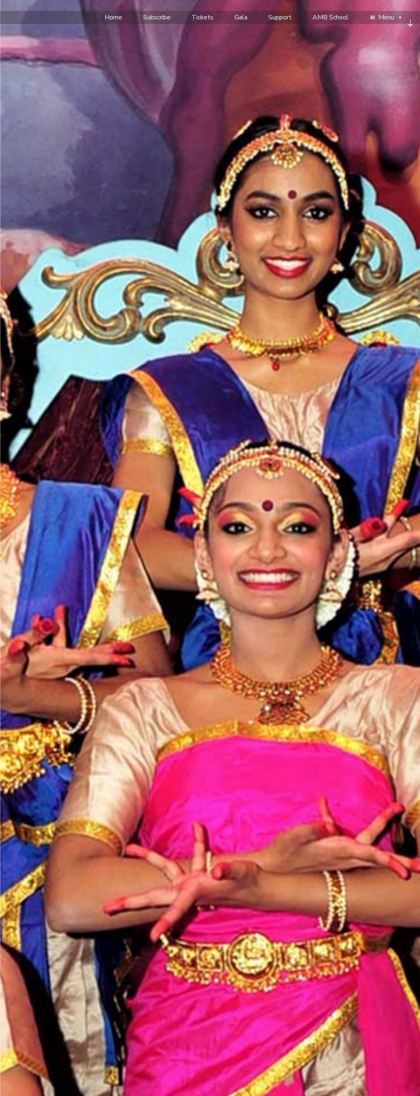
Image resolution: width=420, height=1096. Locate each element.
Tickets (202, 17)
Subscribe (157, 17)
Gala (240, 17)
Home (113, 17)
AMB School (330, 17)
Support (279, 17)
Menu (390, 17)
